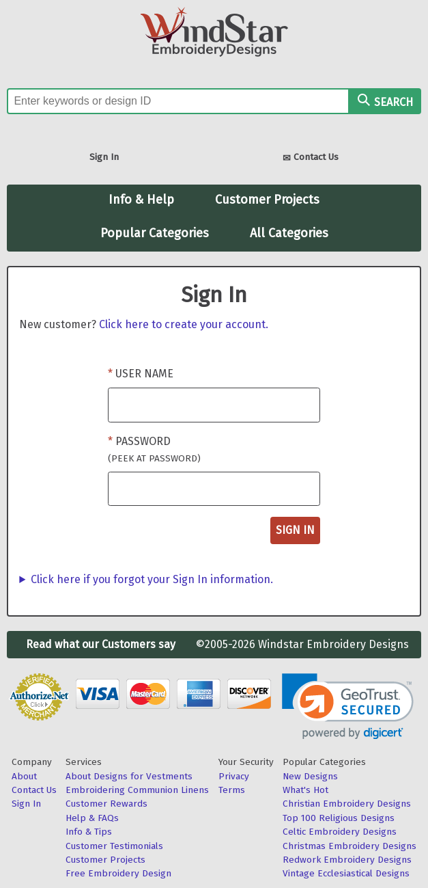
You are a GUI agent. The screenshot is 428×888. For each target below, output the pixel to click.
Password (154, 449)
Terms (231, 790)
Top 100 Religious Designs (339, 818)
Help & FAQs (92, 818)
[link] (347, 706)
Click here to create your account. (183, 324)
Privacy (233, 776)
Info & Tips (89, 831)
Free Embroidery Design (118, 873)
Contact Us (311, 158)
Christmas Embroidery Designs (349, 846)
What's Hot (305, 790)
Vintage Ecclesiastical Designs (346, 873)
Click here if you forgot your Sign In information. (152, 579)
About (24, 776)
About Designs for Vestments (129, 776)
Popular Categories (154, 233)
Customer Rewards (106, 803)
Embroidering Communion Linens (137, 790)
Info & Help (141, 199)
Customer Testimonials (114, 846)
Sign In (104, 157)
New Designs (310, 776)
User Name (144, 373)
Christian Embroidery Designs (347, 803)
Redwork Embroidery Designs (347, 859)
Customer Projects (267, 199)
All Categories (289, 233)
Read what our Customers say (100, 644)
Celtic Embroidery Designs (340, 831)
